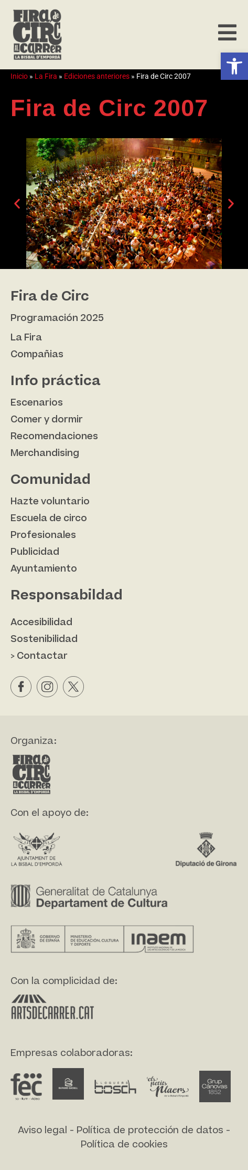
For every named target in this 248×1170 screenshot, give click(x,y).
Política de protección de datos (150, 1130)
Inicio (19, 76)
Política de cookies (124, 1144)
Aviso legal (42, 1130)
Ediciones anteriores (97, 76)
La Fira (46, 76)
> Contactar (39, 655)
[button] (234, 66)
